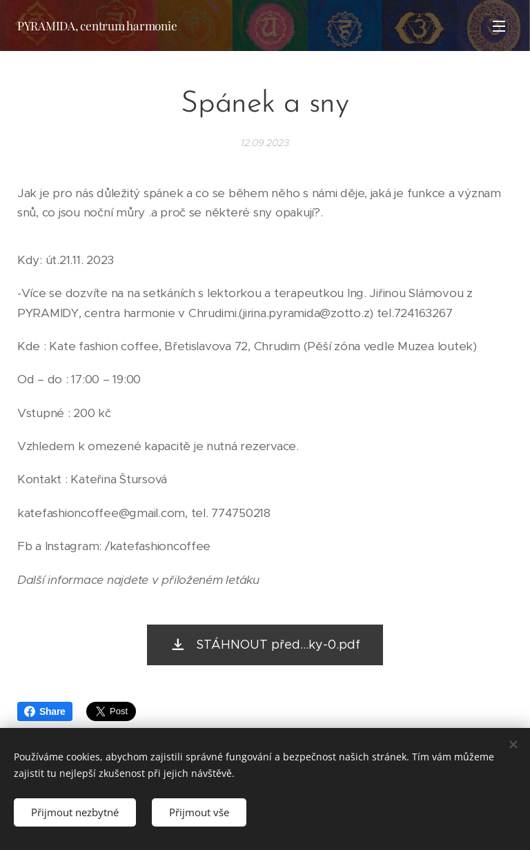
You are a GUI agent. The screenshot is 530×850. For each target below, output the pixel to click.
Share (45, 711)
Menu (499, 26)
